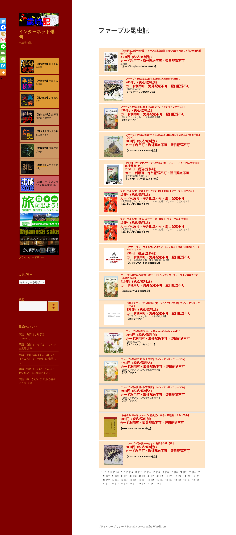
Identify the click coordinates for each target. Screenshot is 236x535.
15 (154, 472)
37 (153, 475)
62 (167, 479)
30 (122, 475)
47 (198, 475)
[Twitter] (3, 21)
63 (171, 479)
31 (126, 475)
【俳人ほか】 (42, 97)
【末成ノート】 (43, 181)
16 (158, 472)
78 (140, 483)
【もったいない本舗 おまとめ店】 (142, 178)
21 (181, 472)
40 (167, 475)
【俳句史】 (41, 131)
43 (180, 475)
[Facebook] (3, 27)
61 (162, 479)
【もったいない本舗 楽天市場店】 (144, 263)
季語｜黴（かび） (29, 379)
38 (158, 475)
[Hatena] (3, 66)
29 (117, 475)
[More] (3, 72)
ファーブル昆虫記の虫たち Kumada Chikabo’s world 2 (153, 331)
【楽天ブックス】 (130, 120)
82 (158, 483)
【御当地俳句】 (43, 114)
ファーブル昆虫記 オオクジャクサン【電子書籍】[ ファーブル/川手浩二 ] (157, 191)
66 (185, 479)
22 (185, 472)
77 (135, 483)
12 (140, 472)
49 (108, 479)
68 (194, 479)
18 (167, 472)
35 (144, 475)
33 (135, 475)
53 (126, 479)
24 (194, 472)
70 (104, 483)
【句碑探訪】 (42, 148)
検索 (21, 299)
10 (131, 472)
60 (158, 479)
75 (126, 483)
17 (163, 472)
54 (131, 479)
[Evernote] (3, 59)
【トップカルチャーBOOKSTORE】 (138, 66)
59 (153, 479)
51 (117, 479)
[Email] (3, 53)
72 (113, 483)
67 (189, 479)
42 (176, 475)
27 (108, 475)
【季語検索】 (42, 80)
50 (113, 479)
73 (117, 483)
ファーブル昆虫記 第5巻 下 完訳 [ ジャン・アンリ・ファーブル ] (153, 107)
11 (136, 472)
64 (176, 479)
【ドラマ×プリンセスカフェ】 (141, 92)
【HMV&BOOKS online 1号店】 (142, 150)
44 (185, 475)
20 (176, 472)
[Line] (3, 46)
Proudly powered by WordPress (146, 526)
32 (131, 475)
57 (144, 479)
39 (162, 475)
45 (189, 475)
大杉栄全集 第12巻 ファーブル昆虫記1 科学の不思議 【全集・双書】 (155, 415)
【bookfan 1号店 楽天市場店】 (136, 291)
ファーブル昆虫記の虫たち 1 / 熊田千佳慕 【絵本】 (151, 443)
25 (199, 472)
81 (153, 483)
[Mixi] (3, 34)
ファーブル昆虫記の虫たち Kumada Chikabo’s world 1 (153, 79)
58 (149, 479)
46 (194, 475)
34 (140, 475)
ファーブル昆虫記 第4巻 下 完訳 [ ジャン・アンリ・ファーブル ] (153, 387)
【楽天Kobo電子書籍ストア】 (135, 204)
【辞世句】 (41, 164)
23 (190, 472)
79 (144, 483)
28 (113, 475)
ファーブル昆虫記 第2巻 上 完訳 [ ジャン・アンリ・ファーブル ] (153, 359)
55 (135, 479)
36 (149, 475)
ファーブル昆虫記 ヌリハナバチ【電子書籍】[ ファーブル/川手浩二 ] (154, 219)
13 (145, 472)
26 (104, 475)
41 (171, 475)
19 (172, 472)
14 (149, 472)
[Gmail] (3, 40)
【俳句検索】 (42, 63)
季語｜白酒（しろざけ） (33, 334)
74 (122, 483)
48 (104, 479)
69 (198, 479)
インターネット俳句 (36, 33)
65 (180, 479)
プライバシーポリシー (31, 257)
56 (140, 479)
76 (131, 483)
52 (122, 479)
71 (108, 483)
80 (149, 483)
